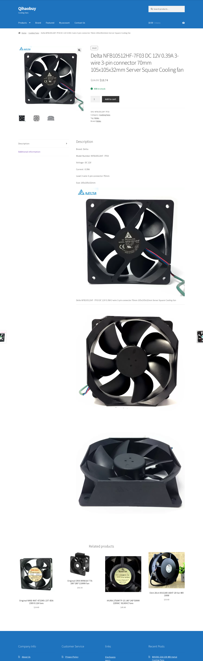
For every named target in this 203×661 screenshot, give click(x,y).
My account (64, 22)
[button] (79, 50)
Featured (50, 22)
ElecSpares (110, 657)
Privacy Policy (71, 656)
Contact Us (80, 22)
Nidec (96, 118)
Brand (38, 22)
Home (24, 33)
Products (22, 22)
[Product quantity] (95, 99)
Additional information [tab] (29, 151)
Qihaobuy (27, 8)
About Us (26, 656)
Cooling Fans (34, 33)
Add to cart (110, 99)
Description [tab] (23, 143)
